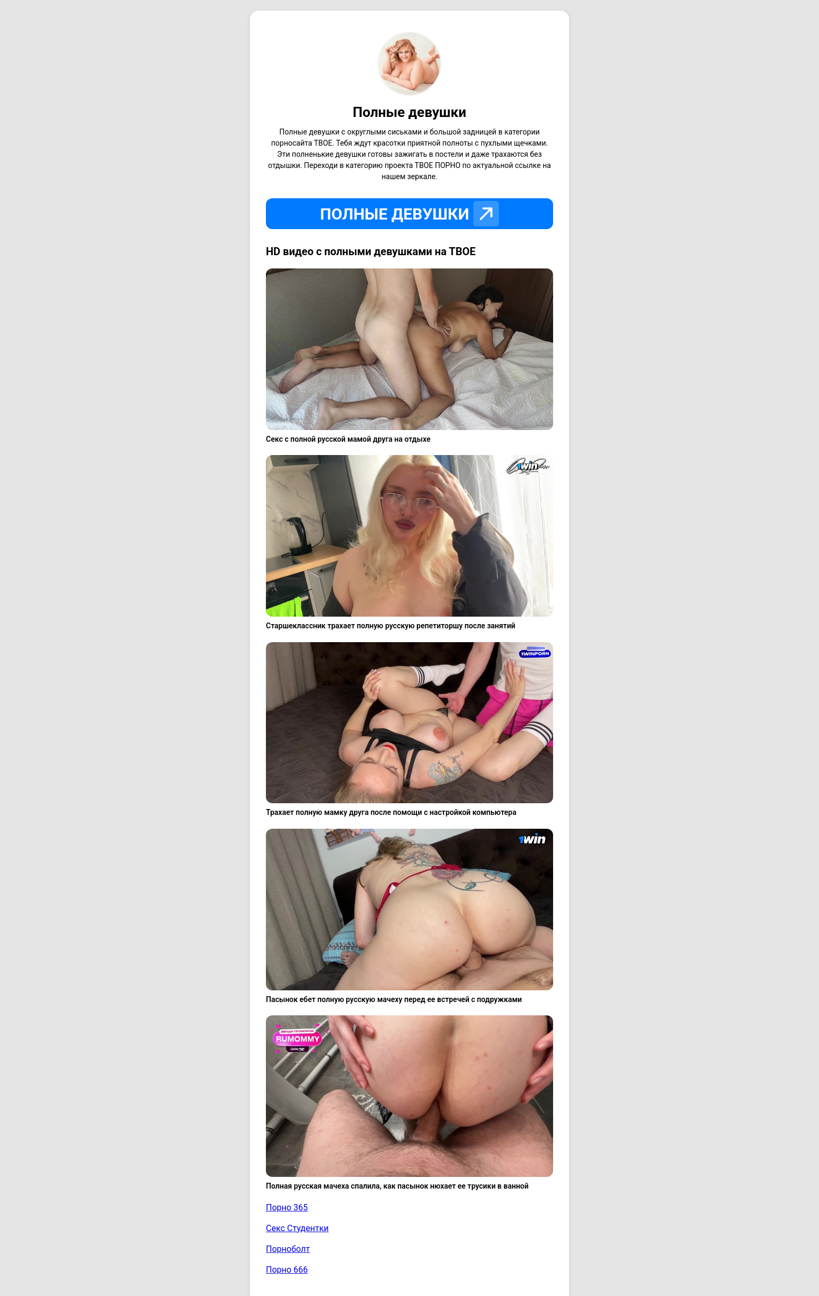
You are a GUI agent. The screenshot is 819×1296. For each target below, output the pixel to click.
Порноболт (288, 1249)
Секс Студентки (297, 1228)
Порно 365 (287, 1207)
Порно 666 (287, 1270)
